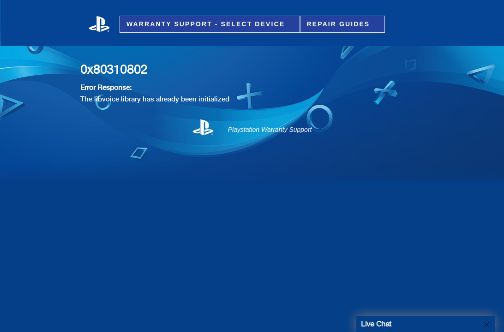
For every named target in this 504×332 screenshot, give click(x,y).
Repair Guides (340, 24)
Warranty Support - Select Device (207, 24)
